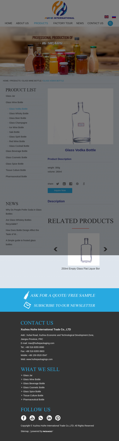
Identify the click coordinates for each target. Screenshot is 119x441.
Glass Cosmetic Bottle (34, 387)
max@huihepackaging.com (41, 343)
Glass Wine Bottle (31, 379)
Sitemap (25, 431)
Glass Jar (27, 375)
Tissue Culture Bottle (33, 395)
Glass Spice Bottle (32, 391)
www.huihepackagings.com (39, 359)
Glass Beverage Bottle (34, 383)
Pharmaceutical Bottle (33, 399)
